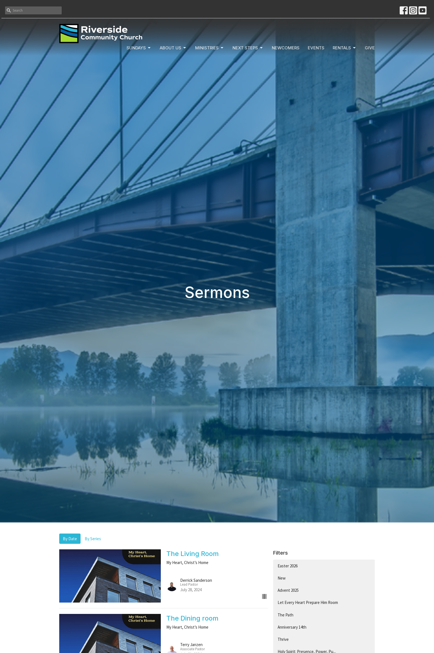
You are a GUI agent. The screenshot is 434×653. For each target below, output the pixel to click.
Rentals (344, 48)
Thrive (283, 639)
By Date (70, 538)
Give (370, 47)
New (282, 578)
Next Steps (248, 48)
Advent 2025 (288, 590)
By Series (93, 538)
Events (316, 47)
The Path (285, 615)
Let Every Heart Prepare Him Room (308, 602)
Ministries (209, 48)
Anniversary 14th (292, 627)
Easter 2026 (288, 565)
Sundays (138, 48)
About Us (173, 48)
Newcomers (285, 47)
